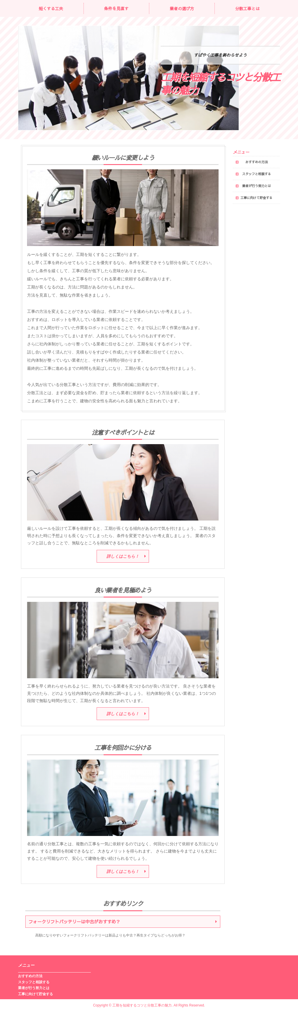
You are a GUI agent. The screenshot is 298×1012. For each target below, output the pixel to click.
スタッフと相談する (256, 174)
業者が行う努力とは (256, 186)
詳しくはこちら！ (123, 556)
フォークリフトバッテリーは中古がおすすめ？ (74, 921)
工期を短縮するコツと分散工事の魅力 (220, 83)
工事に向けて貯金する (256, 197)
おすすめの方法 (256, 162)
